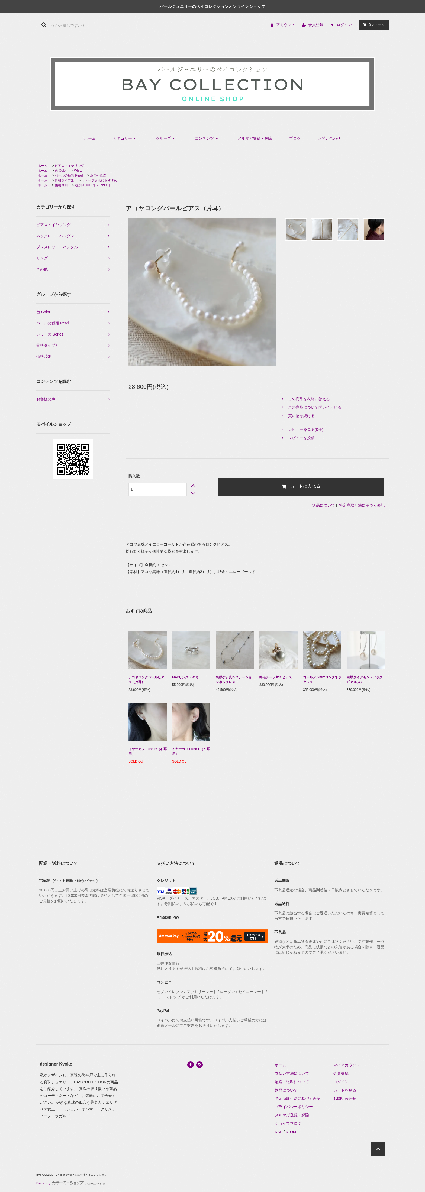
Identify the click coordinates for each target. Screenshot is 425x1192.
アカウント (285, 24)
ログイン (344, 24)
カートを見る (344, 1090)
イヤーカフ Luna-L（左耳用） (191, 751)
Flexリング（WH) (185, 677)
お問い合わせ (329, 138)
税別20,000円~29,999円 (92, 185)
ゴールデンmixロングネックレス (322, 679)
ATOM (290, 1132)
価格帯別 (61, 185)
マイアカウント (346, 1065)
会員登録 (315, 24)
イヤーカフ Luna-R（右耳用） (147, 751)
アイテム (372, 24)
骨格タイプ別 (64, 180)
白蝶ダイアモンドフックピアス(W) (364, 679)
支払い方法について (292, 1073)
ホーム (90, 138)
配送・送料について (292, 1082)
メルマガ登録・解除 (255, 138)
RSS (279, 1132)
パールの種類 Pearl (69, 175)
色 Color (61, 170)
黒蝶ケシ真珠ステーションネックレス (234, 679)
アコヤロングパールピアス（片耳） (146, 679)
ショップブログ (288, 1123)
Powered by (71, 1183)
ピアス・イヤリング (69, 166)
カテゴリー (126, 138)
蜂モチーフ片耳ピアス (275, 677)
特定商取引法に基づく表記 (362, 505)
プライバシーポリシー (294, 1107)
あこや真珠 (98, 175)
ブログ (295, 138)
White (78, 170)
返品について (323, 505)
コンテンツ (207, 138)
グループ (167, 138)
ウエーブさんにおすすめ (99, 180)
